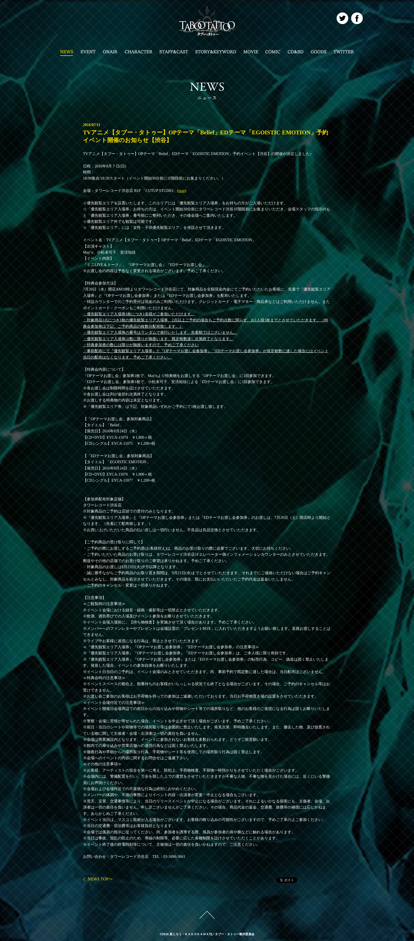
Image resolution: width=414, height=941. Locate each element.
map (181, 191)
